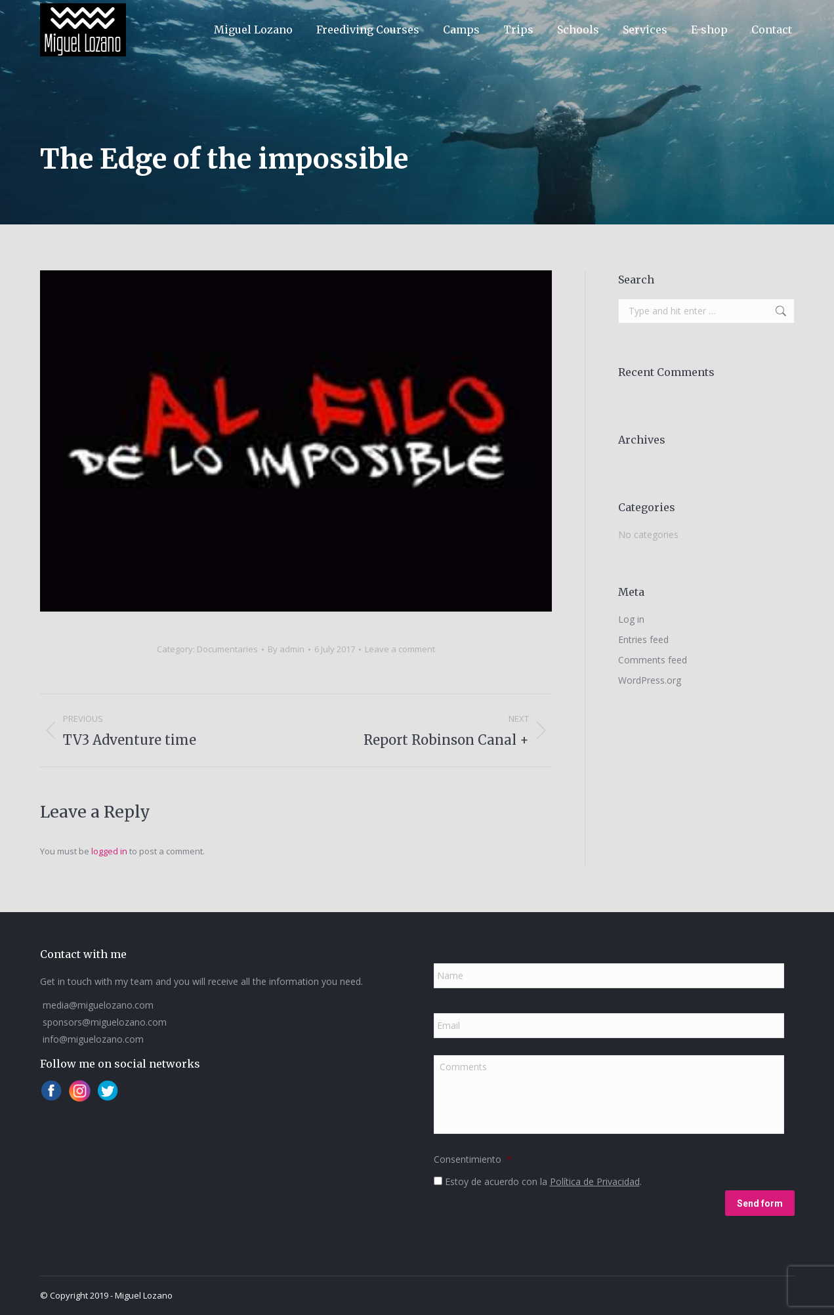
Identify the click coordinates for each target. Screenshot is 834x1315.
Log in (631, 619)
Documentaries (227, 649)
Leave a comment (400, 649)
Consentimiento (473, 1159)
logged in (109, 851)
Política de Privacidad (595, 1181)
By (286, 649)
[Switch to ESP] (651, 17)
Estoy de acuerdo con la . (543, 1181)
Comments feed (652, 660)
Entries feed (643, 639)
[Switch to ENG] (683, 17)
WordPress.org (649, 680)
